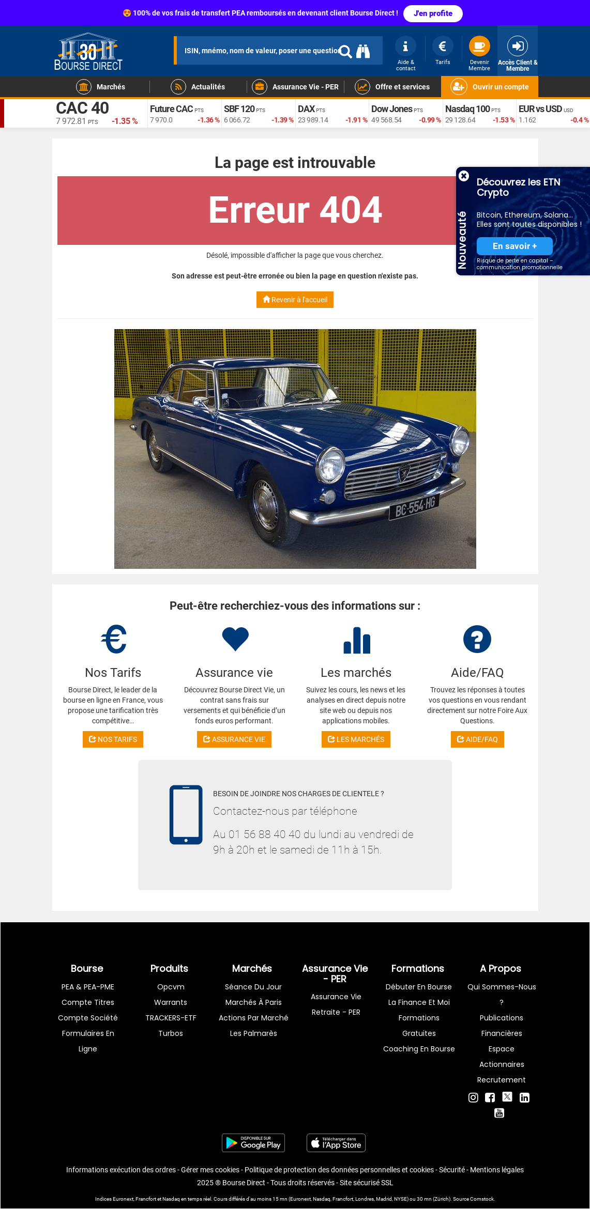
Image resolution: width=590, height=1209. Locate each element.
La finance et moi (419, 1002)
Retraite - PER (336, 1012)
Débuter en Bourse (419, 987)
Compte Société (88, 1018)
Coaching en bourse (419, 1049)
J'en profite (433, 13)
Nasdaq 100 (467, 108)
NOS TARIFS (113, 739)
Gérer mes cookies (210, 1170)
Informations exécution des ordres (121, 1170)
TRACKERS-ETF (170, 1018)
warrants (170, 1002)
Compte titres (88, 1002)
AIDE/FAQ (477, 739)
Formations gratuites (419, 1025)
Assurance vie (336, 996)
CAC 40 (82, 108)
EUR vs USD (540, 108)
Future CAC (171, 108)
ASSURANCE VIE (234, 739)
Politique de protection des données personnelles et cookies (339, 1170)
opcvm (171, 987)
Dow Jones (391, 108)
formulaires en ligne (88, 1041)
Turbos (170, 1033)
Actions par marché (254, 1018)
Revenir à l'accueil (295, 300)
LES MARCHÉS (356, 739)
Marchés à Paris (253, 1002)
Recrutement (501, 1080)
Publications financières (501, 1025)
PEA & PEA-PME (88, 987)
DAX (306, 108)
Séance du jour (253, 987)
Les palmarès (253, 1033)
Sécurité (452, 1170)
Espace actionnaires (501, 1057)
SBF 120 (239, 108)
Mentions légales (497, 1170)
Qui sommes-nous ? (501, 995)
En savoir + (515, 246)
